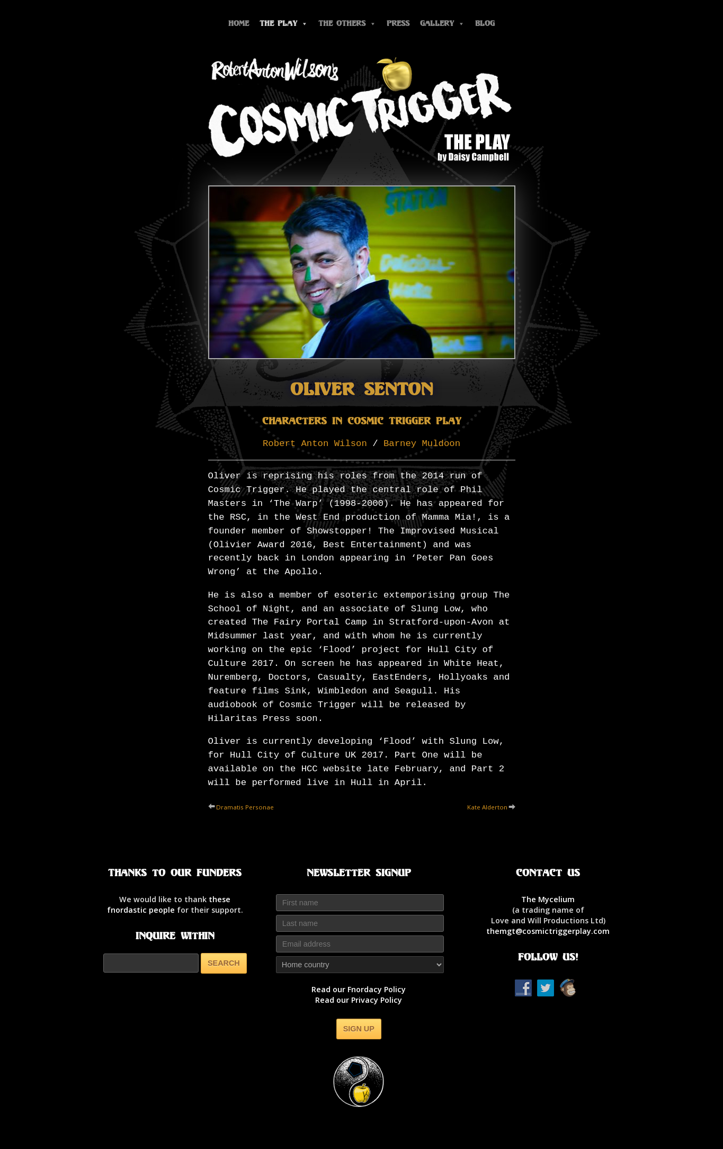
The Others (347, 24)
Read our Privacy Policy (358, 1000)
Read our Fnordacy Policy (358, 989)
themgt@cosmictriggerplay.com (548, 931)
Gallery (442, 24)
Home (238, 24)
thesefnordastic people (169, 904)
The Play (284, 24)
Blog (485, 24)
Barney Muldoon (421, 444)
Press (398, 24)
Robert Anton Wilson (315, 444)
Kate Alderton (487, 807)
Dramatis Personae (245, 807)
